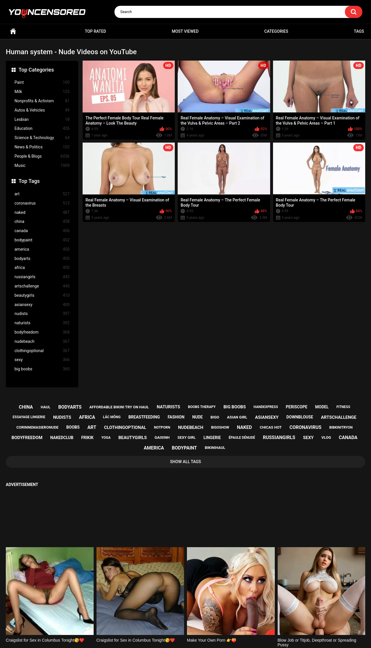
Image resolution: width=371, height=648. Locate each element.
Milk (42, 91)
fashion (176, 417)
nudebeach (42, 341)
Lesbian (42, 119)
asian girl (237, 417)
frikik (87, 437)
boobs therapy (202, 407)
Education (42, 128)
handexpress (266, 407)
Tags (359, 31)
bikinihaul (215, 447)
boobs (73, 427)
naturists (42, 323)
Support (178, 621)
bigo (214, 417)
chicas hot (271, 427)
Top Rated (95, 31)
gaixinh (162, 437)
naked (42, 212)
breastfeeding (144, 417)
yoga (106, 438)
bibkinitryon (341, 427)
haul (46, 407)
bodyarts (42, 258)
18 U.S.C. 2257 (214, 621)
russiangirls (42, 276)
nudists (42, 313)
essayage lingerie (29, 417)
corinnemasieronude (38, 427)
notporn (162, 427)
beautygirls (42, 295)
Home (13, 31)
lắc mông (112, 417)
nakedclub (61, 437)
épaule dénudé (242, 438)
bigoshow (220, 427)
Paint (42, 82)
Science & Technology (42, 137)
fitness (343, 407)
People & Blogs (42, 156)
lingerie (212, 437)
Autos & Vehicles (42, 110)
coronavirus (42, 203)
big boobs (42, 369)
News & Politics (42, 147)
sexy (42, 359)
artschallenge (42, 286)
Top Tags (29, 181)
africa (42, 267)
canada (42, 230)
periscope (296, 407)
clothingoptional (42, 350)
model (321, 407)
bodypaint (42, 240)
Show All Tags (185, 461)
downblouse (299, 417)
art (42, 194)
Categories (276, 31)
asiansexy (42, 304)
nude (197, 417)
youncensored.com (179, 637)
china (42, 221)
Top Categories (36, 70)
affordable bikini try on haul (119, 407)
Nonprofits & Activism (42, 101)
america (42, 249)
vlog (326, 437)
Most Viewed (185, 31)
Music (42, 165)
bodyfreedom (42, 332)
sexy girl (186, 437)
